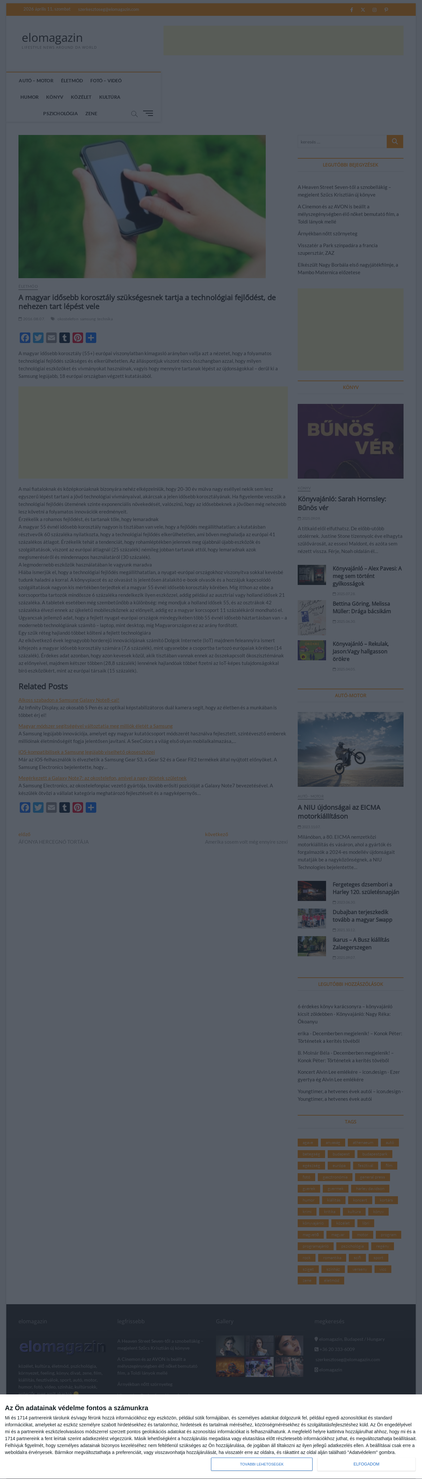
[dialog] (211, 1437)
